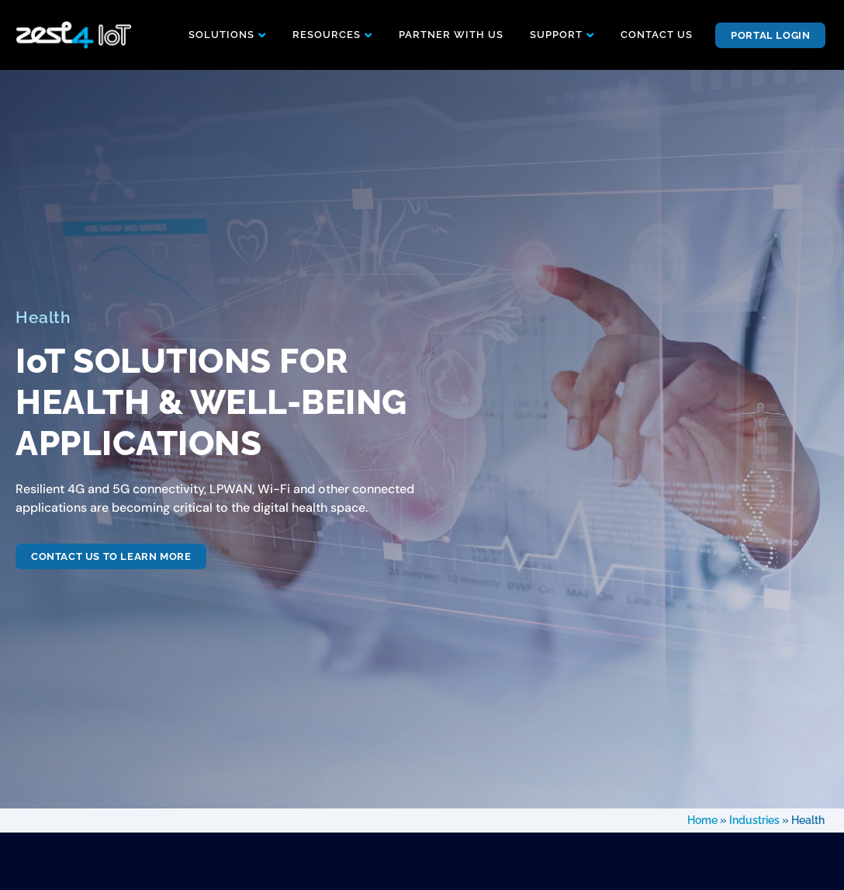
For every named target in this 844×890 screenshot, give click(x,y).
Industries (754, 820)
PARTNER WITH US (451, 34)
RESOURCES (326, 34)
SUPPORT (556, 34)
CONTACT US (657, 34)
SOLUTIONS (221, 34)
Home (702, 820)
